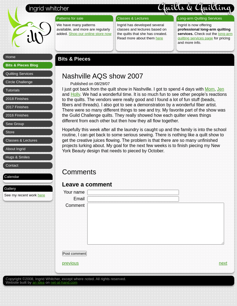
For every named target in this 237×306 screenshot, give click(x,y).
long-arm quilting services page (205, 36)
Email (77, 204)
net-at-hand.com (64, 296)
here (159, 38)
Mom (210, 89)
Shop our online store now (90, 34)
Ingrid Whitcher (27, 30)
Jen (220, 89)
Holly (75, 94)
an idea (38, 296)
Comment (73, 210)
